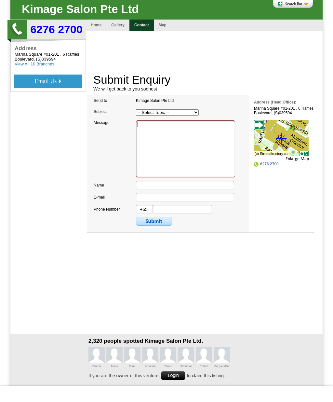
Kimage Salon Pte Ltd (80, 9)
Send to (100, 100)
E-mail (99, 197)
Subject (100, 111)
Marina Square (28, 54)
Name (99, 185)
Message (102, 122)
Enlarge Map (297, 159)
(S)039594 (46, 59)
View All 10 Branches (34, 64)
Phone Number (107, 209)
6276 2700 (56, 29)
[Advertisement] (204, 50)
